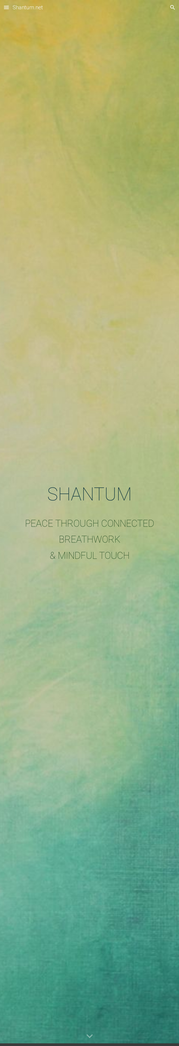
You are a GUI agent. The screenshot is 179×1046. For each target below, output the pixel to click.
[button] (6, 7)
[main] (89, 523)
